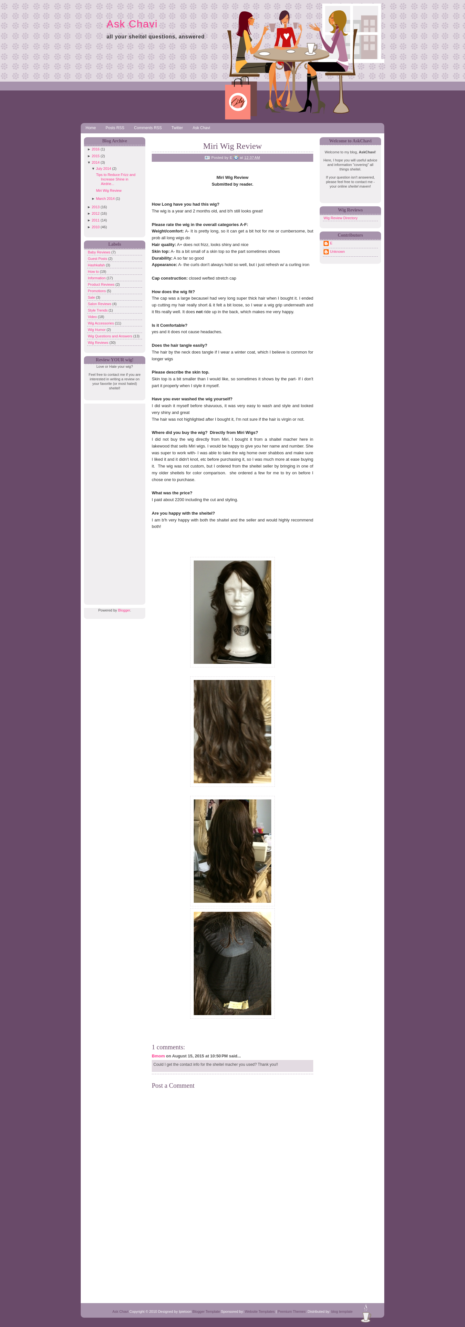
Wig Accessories (101, 323)
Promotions (97, 291)
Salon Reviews (100, 304)
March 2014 (105, 199)
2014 (95, 162)
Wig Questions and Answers (110, 336)
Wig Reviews (98, 343)
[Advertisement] (113, 500)
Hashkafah (97, 265)
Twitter (177, 128)
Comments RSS (148, 128)
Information (97, 278)
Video (93, 317)
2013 (95, 207)
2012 (95, 213)
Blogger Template (206, 1311)
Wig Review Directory (340, 218)
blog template (342, 1311)
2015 (95, 156)
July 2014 (103, 168)
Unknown (337, 251)
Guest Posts (98, 259)
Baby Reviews (99, 252)
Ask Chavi (132, 24)
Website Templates (260, 1311)
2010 (95, 227)
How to (94, 271)
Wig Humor (97, 330)
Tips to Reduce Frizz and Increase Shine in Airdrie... (115, 179)
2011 (95, 220)
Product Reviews (102, 284)
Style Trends (98, 310)
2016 (95, 149)
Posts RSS (115, 128)
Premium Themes (292, 1311)
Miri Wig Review (108, 190)
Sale (92, 297)
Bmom (158, 1056)
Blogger (124, 610)
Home (91, 128)
